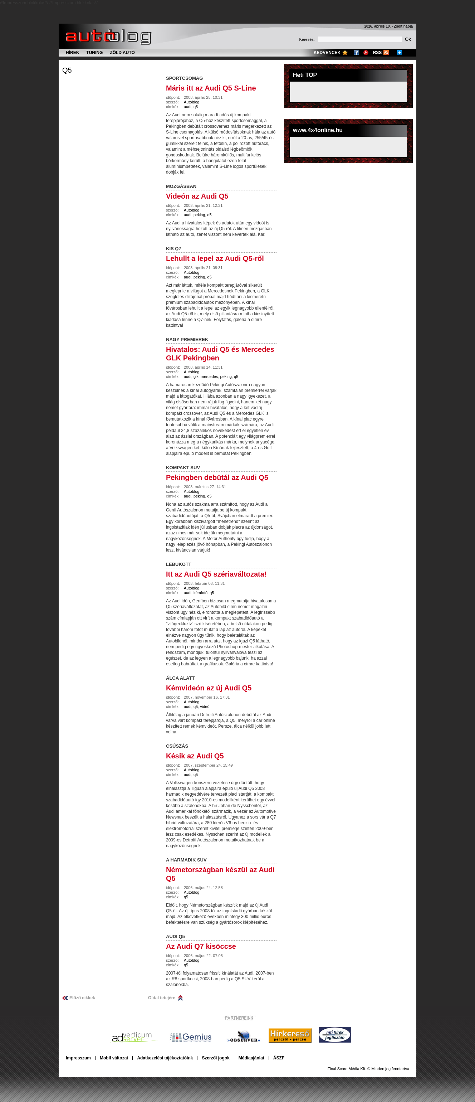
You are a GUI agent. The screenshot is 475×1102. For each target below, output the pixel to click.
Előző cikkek (82, 997)
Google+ (365, 52)
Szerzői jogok (215, 1057)
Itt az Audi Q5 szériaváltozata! (216, 574)
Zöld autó (122, 52)
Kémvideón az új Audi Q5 (208, 688)
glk (196, 376)
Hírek (72, 52)
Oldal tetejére (161, 997)
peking (199, 215)
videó (204, 706)
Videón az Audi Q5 (197, 196)
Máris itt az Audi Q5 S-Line (211, 88)
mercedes (209, 376)
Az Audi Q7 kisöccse (201, 946)
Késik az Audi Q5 (195, 756)
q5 (67, 70)
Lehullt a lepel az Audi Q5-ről (215, 258)
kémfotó (200, 593)
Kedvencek (327, 52)
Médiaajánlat (251, 1057)
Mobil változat (114, 1057)
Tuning (94, 52)
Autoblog (191, 102)
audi (187, 107)
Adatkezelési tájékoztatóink (165, 1057)
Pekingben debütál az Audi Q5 (217, 477)
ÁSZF (278, 1057)
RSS (377, 52)
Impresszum (78, 1057)
